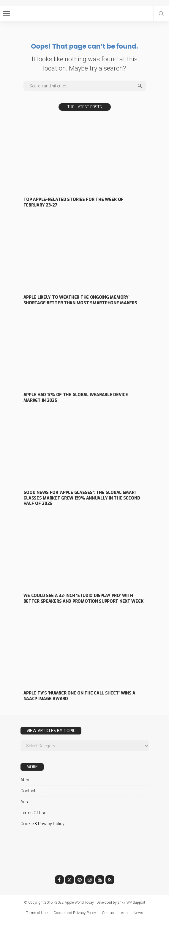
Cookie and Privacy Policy (74, 912)
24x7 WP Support (131, 902)
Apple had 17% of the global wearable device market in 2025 (75, 397)
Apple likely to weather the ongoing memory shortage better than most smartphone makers (80, 300)
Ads (24, 801)
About (26, 779)
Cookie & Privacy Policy (42, 823)
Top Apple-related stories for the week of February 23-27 (73, 202)
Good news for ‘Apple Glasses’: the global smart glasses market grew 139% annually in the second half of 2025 (81, 498)
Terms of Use (33, 812)
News (138, 912)
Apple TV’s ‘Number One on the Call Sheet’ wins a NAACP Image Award (79, 696)
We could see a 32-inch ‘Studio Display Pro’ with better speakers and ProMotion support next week (83, 598)
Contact (27, 790)
